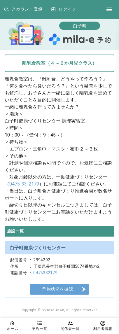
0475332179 (45, 272)
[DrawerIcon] (109, 9)
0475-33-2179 (24, 184)
